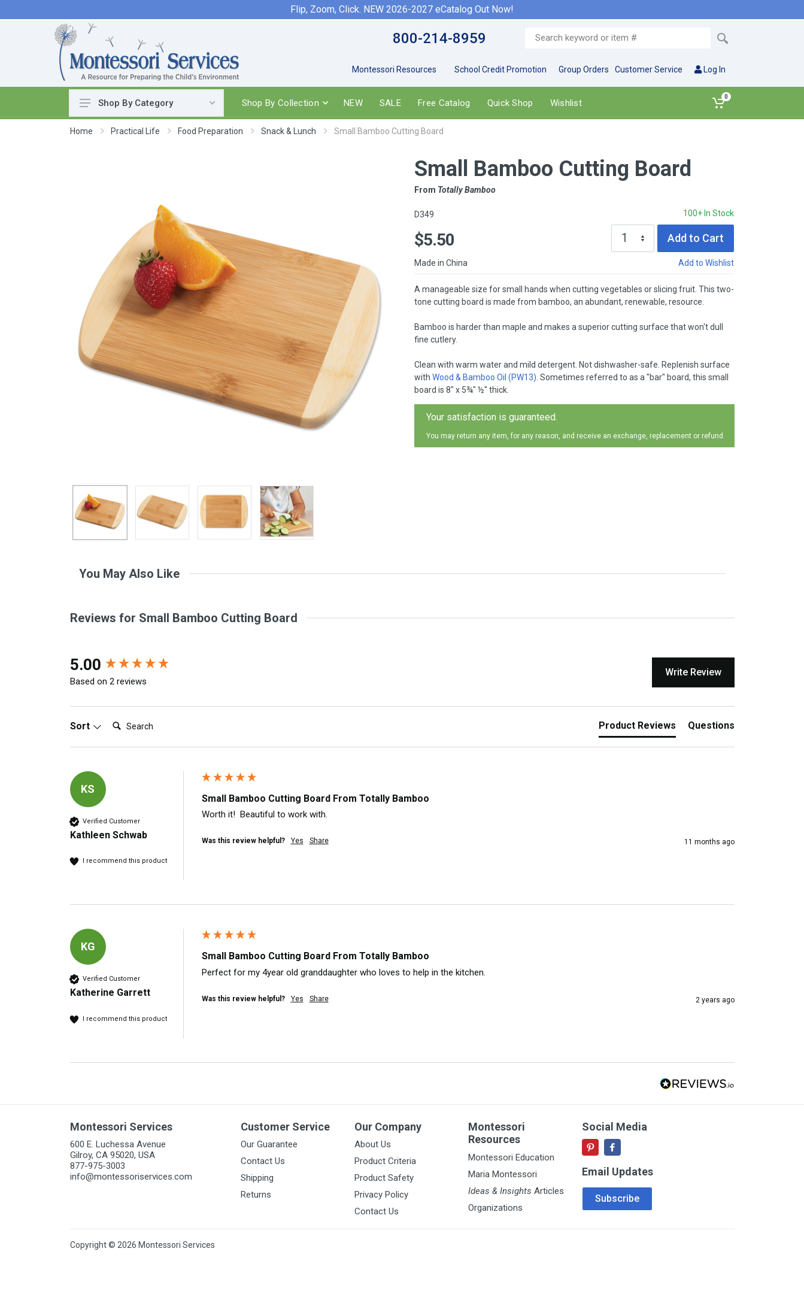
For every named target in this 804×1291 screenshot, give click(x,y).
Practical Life (135, 131)
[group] (133, 664)
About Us (372, 1144)
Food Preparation (210, 131)
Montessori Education (511, 1157)
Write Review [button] (693, 672)
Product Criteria (385, 1161)
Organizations (495, 1207)
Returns (256, 1194)
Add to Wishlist (706, 263)
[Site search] (618, 38)
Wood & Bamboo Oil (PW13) (484, 377)
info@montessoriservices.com (131, 1176)
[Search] (156, 726)
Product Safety (384, 1177)
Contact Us (263, 1161)
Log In (710, 69)
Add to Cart (696, 238)
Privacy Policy (381, 1194)
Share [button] (319, 841)
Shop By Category (147, 103)
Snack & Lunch (288, 131)
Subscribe (617, 1198)
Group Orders (584, 69)
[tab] (637, 728)
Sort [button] (86, 726)
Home (81, 131)
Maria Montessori (502, 1174)
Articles (516, 1191)
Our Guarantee (269, 1144)
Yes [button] (297, 841)
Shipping (257, 1177)
